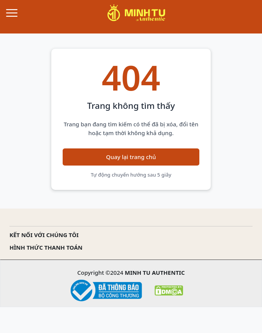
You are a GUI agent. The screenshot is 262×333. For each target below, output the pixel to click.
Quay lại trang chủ (131, 157)
